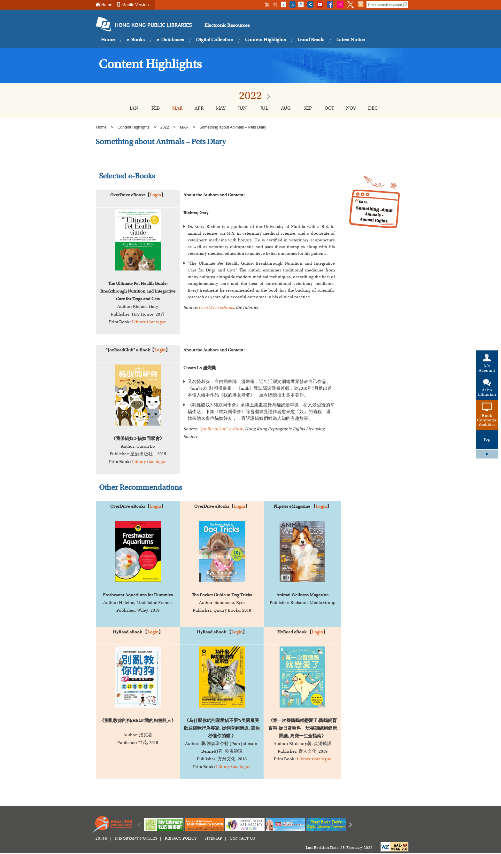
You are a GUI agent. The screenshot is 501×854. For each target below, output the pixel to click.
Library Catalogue (149, 322)
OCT (329, 108)
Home (106, 4)
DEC (373, 108)
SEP (308, 108)
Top (486, 439)
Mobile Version (135, 4)
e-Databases (170, 40)
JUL (264, 108)
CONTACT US (242, 839)
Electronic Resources (227, 25)
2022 (164, 127)
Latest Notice (350, 40)
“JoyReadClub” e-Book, (221, 429)
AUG (286, 108)
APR (199, 108)
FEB (155, 108)
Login (155, 195)
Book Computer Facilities (487, 420)
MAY (221, 108)
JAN (134, 108)
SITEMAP (213, 839)
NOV (351, 108)
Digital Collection (214, 40)
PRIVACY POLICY (181, 839)
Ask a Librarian (487, 392)
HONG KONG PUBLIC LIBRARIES (153, 25)
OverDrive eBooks (216, 308)
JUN (242, 108)
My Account (487, 368)
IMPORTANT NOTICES (136, 839)
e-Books (136, 40)
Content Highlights (265, 40)
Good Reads (311, 40)
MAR (177, 108)
